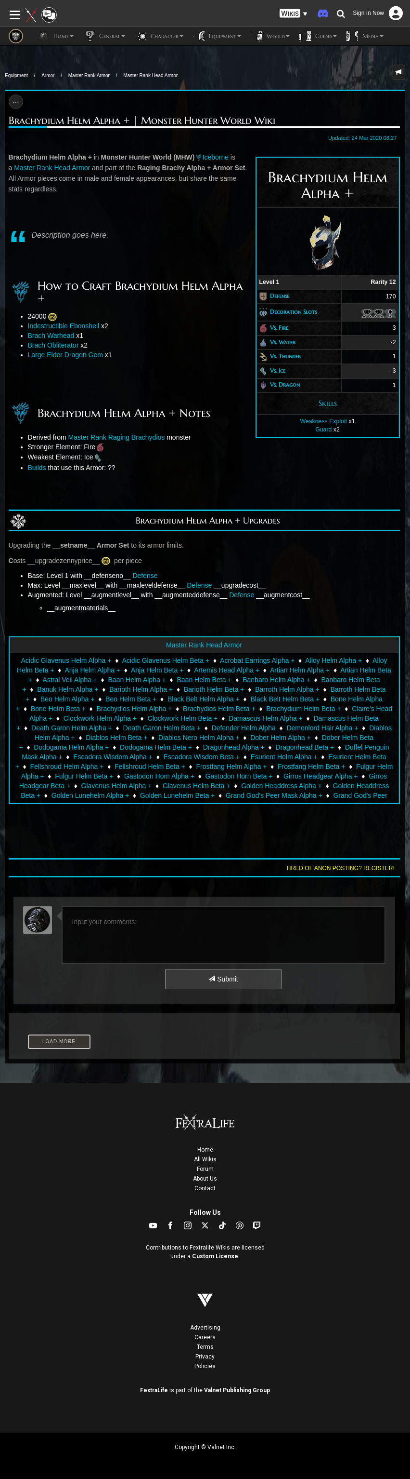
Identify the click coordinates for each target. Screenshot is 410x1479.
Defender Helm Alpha (244, 728)
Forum (205, 1169)
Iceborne (216, 157)
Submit (223, 979)
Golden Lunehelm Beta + (177, 795)
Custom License (215, 1256)
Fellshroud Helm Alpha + (67, 766)
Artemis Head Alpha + (226, 670)
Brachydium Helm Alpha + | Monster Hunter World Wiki (142, 120)
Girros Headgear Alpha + (320, 776)
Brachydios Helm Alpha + (134, 709)
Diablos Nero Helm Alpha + (198, 737)
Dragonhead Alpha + (234, 747)
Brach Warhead (51, 335)
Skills (328, 403)
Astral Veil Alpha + (70, 680)
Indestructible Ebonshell (64, 326)
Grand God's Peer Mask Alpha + (274, 795)
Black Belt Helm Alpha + (203, 699)
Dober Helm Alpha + (280, 737)
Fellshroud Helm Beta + (150, 766)
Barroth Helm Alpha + (287, 689)
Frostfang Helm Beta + (311, 766)
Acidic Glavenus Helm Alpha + (66, 660)
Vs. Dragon (285, 385)
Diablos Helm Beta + (116, 737)
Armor (47, 75)
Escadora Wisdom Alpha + (113, 757)
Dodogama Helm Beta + (156, 747)
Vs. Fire (279, 327)
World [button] (270, 36)
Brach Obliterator (53, 345)
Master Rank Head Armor (150, 75)
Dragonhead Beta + (304, 747)
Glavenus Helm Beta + (196, 786)
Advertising (205, 1327)
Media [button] (365, 36)
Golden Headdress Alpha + (281, 786)
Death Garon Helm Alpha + (71, 728)
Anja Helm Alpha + (92, 670)
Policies (205, 1366)
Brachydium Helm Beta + (303, 709)
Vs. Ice (277, 370)
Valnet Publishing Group (237, 1390)
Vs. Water (282, 342)
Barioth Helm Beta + (214, 689)
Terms (205, 1347)
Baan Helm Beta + (204, 680)
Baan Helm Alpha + (137, 680)
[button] (293, 13)
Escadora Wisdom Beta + (202, 757)
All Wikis (205, 1159)
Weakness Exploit (323, 421)
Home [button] (56, 36)
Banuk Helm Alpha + (67, 689)
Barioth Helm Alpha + (141, 689)
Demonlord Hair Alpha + (322, 728)
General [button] (104, 36)
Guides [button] (318, 36)
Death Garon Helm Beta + (161, 728)
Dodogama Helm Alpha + (71, 747)
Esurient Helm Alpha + (284, 757)
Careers (205, 1337)
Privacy (205, 1356)
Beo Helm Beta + (130, 699)
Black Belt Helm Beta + (285, 699)
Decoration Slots (293, 311)
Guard (323, 429)
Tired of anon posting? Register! (340, 868)
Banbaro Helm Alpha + (276, 680)
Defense (279, 296)
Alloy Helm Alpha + (333, 660)
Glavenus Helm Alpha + (116, 786)
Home (205, 1149)
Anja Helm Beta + (157, 670)
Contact (205, 1188)
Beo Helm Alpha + (67, 699)
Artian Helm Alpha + (300, 670)
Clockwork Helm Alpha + (100, 718)
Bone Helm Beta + (58, 709)
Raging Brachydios (136, 437)
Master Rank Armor (89, 75)
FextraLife (154, 1390)
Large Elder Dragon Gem (65, 355)
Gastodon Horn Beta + (239, 776)
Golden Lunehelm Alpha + (90, 795)
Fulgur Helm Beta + (84, 776)
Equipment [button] (217, 36)
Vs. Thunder (285, 356)
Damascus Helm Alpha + (266, 718)
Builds (37, 467)
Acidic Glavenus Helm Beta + (165, 660)
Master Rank (87, 437)
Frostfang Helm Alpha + (231, 766)
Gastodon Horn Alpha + (159, 776)
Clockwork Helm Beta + (183, 718)
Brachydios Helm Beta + (219, 709)
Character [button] (159, 36)
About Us (205, 1178)
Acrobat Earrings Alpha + (257, 660)
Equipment (16, 75)
